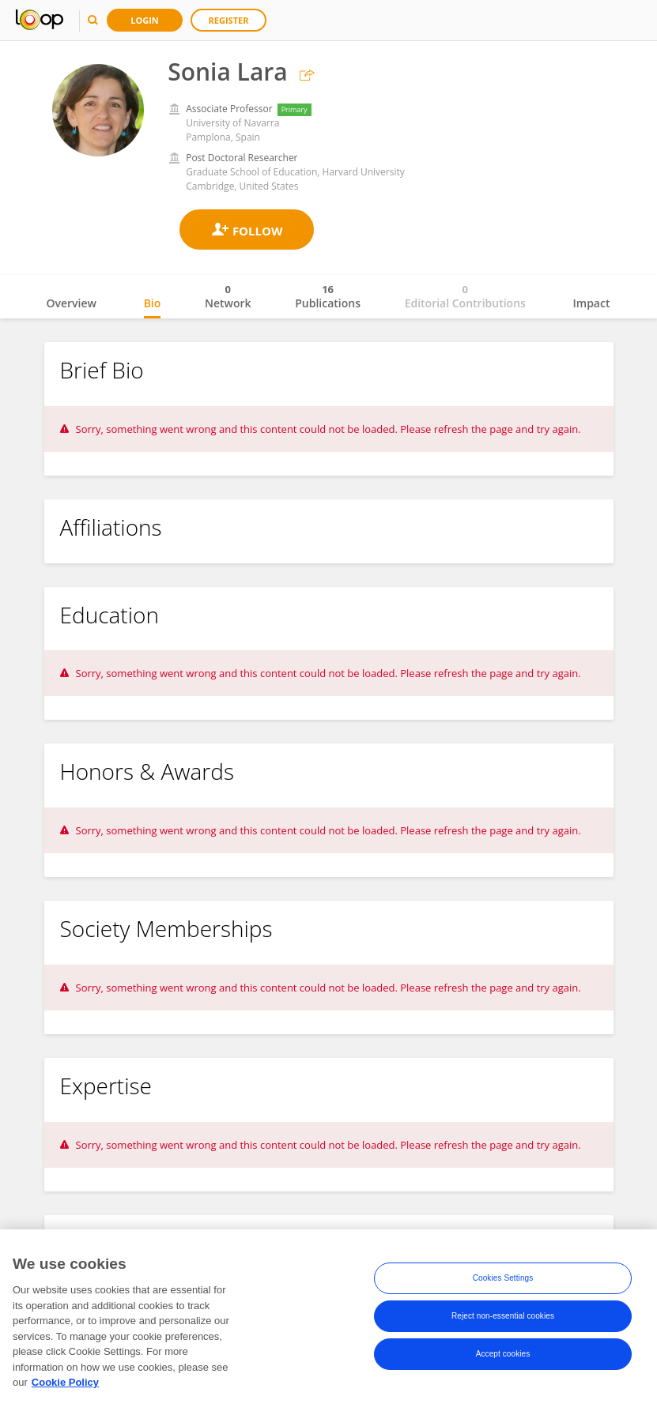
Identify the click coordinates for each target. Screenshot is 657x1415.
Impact (591, 302)
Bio (152, 302)
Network (228, 296)
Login (144, 20)
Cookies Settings (503, 1282)
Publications (328, 296)
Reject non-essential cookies (502, 1319)
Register (229, 20)
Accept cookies (503, 1357)
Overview (71, 302)
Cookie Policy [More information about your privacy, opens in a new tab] (65, 1386)
